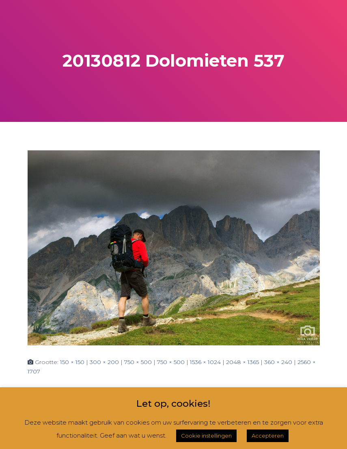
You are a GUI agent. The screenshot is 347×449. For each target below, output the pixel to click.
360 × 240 (278, 362)
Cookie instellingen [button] (206, 435)
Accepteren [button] (268, 435)
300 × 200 (104, 362)
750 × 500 (138, 362)
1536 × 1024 (205, 362)
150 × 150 (72, 362)
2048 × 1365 (242, 362)
